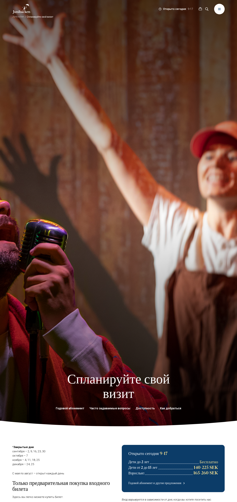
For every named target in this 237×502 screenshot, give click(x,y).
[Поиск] (207, 9)
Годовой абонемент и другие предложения (157, 483)
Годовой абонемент (70, 408)
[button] (200, 9)
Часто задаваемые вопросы (110, 408)
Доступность (145, 408)
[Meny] (219, 9)
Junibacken (18, 16)
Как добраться (170, 408)
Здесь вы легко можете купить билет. (37, 497)
